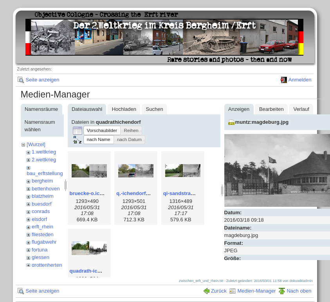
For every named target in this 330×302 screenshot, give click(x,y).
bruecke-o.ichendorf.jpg (99, 193)
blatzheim (43, 196)
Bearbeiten (271, 109)
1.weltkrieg (44, 152)
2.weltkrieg (44, 160)
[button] (102, 130)
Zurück (219, 284)
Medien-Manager (256, 284)
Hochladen (124, 109)
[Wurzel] (36, 144)
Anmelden (300, 80)
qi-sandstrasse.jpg (185, 193)
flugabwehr (44, 242)
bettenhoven (46, 189)
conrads (41, 211)
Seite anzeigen (42, 80)
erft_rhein (42, 227)
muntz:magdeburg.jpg (262, 122)
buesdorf (42, 204)
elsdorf (39, 219)
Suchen (154, 109)
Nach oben (299, 284)
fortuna (39, 250)
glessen (40, 257)
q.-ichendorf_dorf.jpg (142, 193)
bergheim (42, 181)
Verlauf (301, 109)
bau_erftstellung (45, 173)
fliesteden (43, 234)
